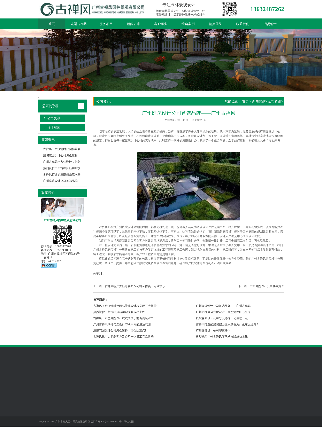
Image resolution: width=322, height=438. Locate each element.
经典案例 (188, 24)
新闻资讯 (133, 24)
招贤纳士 (270, 24)
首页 (51, 24)
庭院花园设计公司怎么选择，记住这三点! (69, 155)
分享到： (99, 273)
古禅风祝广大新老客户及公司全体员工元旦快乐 (135, 286)
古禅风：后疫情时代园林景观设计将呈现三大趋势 (74, 149)
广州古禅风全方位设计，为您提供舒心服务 (70, 161)
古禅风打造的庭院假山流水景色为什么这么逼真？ (74, 174)
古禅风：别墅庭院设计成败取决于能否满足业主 (123, 318)
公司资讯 (53, 118)
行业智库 (53, 127)
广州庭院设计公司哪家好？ (267, 286)
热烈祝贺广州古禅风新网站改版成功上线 (69, 168)
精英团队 (215, 24)
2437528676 (55, 261)
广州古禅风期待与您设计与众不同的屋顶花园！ (123, 324)
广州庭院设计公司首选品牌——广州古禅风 (70, 180)
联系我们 (242, 24)
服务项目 (106, 24)
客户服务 (160, 24)
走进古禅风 (79, 24)
